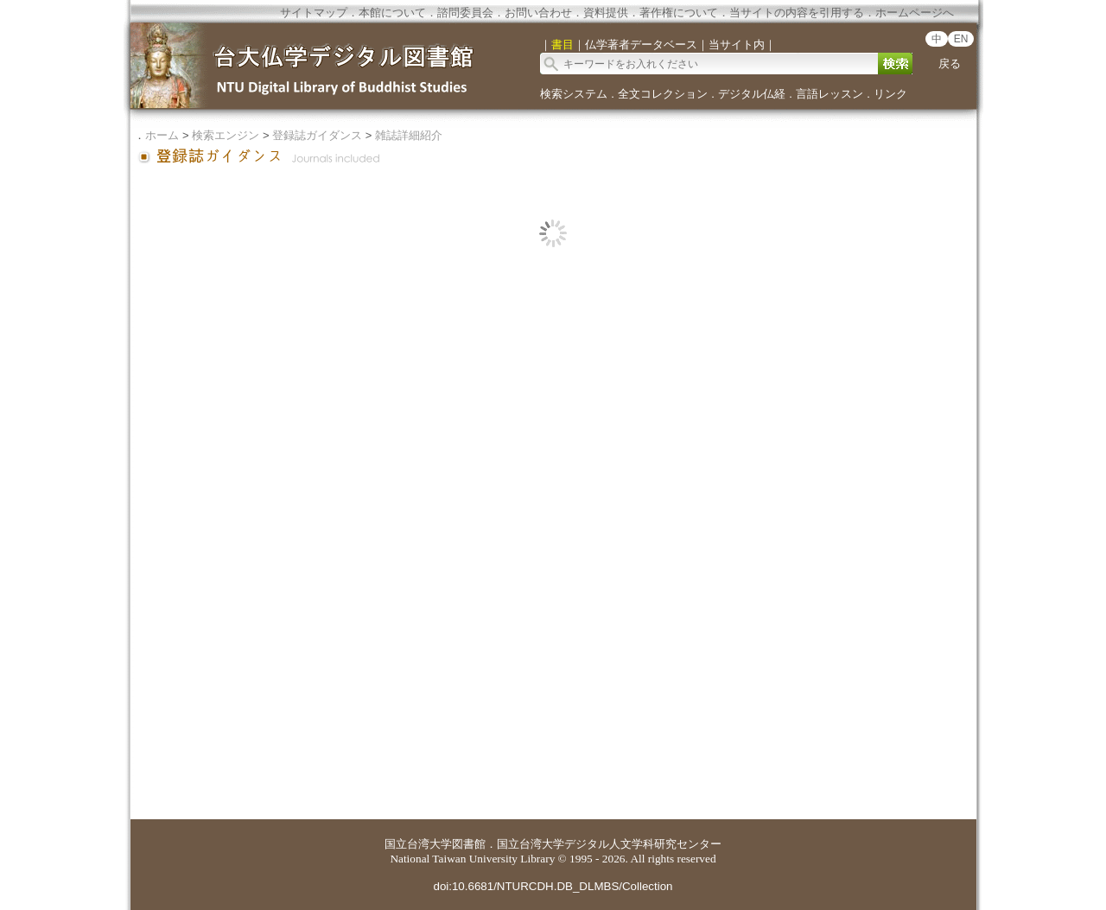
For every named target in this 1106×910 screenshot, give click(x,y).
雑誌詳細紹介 (408, 135)
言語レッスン (829, 93)
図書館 (469, 843)
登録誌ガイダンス (317, 135)
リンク (890, 93)
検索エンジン (225, 135)
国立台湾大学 (418, 843)
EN (961, 39)
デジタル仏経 (751, 93)
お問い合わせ (538, 12)
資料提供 (605, 12)
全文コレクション (663, 93)
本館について (392, 12)
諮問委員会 (465, 12)
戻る (949, 63)
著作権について (678, 12)
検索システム (573, 93)
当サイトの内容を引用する (796, 12)
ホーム (162, 135)
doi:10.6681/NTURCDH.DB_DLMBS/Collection (552, 886)
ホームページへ (914, 12)
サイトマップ (313, 12)
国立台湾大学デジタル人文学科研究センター (609, 843)
